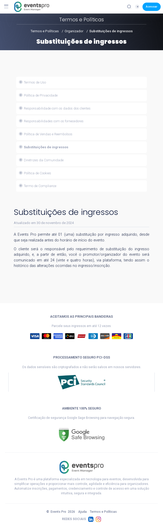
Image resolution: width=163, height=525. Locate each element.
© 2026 (60, 511)
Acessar (151, 6)
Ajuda (82, 512)
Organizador (74, 31)
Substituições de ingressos (111, 31)
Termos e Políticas (44, 31)
